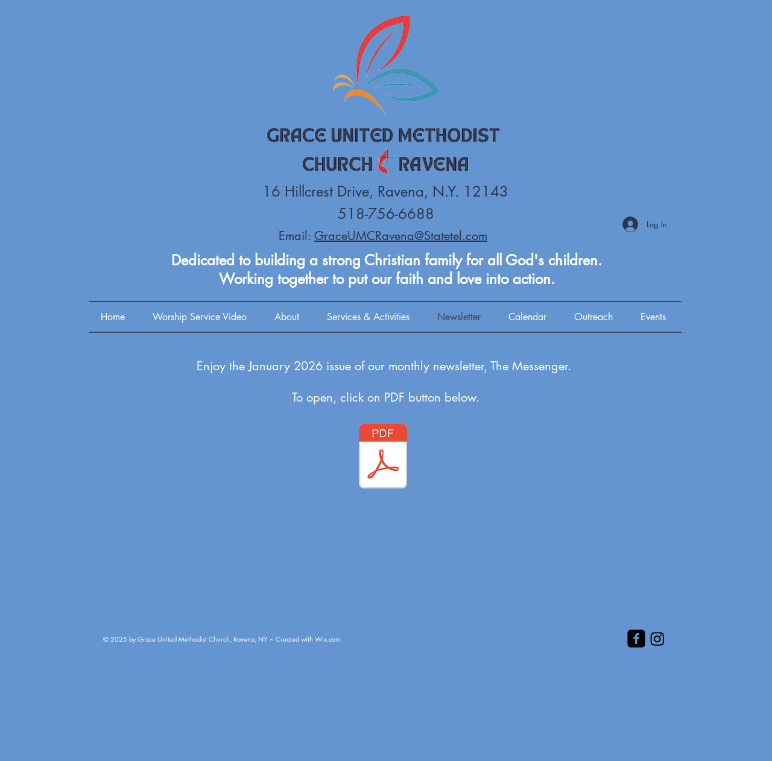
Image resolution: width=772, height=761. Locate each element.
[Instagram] (657, 639)
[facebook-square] (636, 639)
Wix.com (327, 638)
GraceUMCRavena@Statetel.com (400, 236)
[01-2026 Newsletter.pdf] (383, 457)
